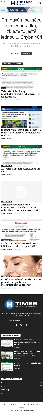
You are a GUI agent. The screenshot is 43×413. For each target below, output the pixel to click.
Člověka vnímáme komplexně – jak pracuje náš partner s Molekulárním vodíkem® (21, 282)
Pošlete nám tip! (24, 404)
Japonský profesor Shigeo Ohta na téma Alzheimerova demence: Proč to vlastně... (21, 133)
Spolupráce (12, 404)
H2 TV (3, 393)
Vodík (3, 386)
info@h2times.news (27, 320)
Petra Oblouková (6, 100)
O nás (4, 404)
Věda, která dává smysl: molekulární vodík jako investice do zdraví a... (20, 94)
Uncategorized (6, 126)
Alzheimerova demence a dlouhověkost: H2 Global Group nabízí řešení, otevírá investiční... (20, 207)
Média (4, 88)
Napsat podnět (35, 404)
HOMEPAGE (26, 53)
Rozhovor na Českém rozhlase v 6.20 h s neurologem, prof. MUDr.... (21, 244)
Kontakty (21, 407)
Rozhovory (5, 390)
